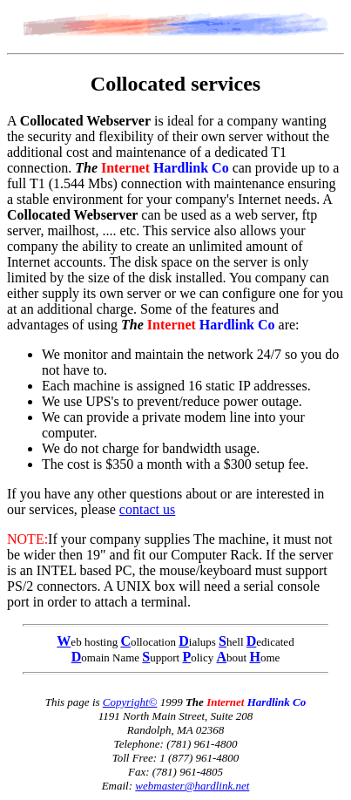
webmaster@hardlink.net (192, 785)
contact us (147, 509)
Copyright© (130, 701)
